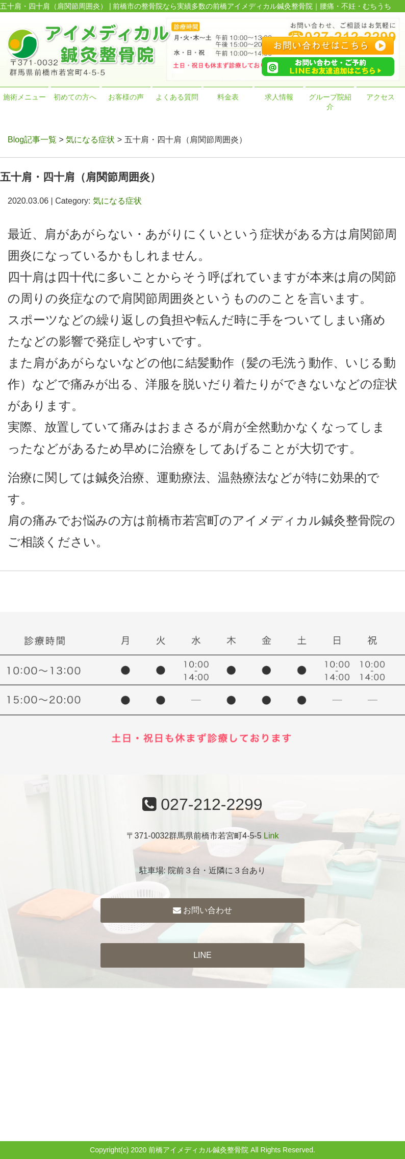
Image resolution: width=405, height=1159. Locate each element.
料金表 (228, 97)
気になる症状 (90, 139)
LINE (202, 955)
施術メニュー (24, 97)
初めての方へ (75, 97)
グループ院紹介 (330, 102)
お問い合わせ (202, 910)
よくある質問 (177, 97)
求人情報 (279, 97)
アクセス (380, 97)
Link (271, 835)
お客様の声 (126, 97)
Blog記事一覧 (32, 139)
